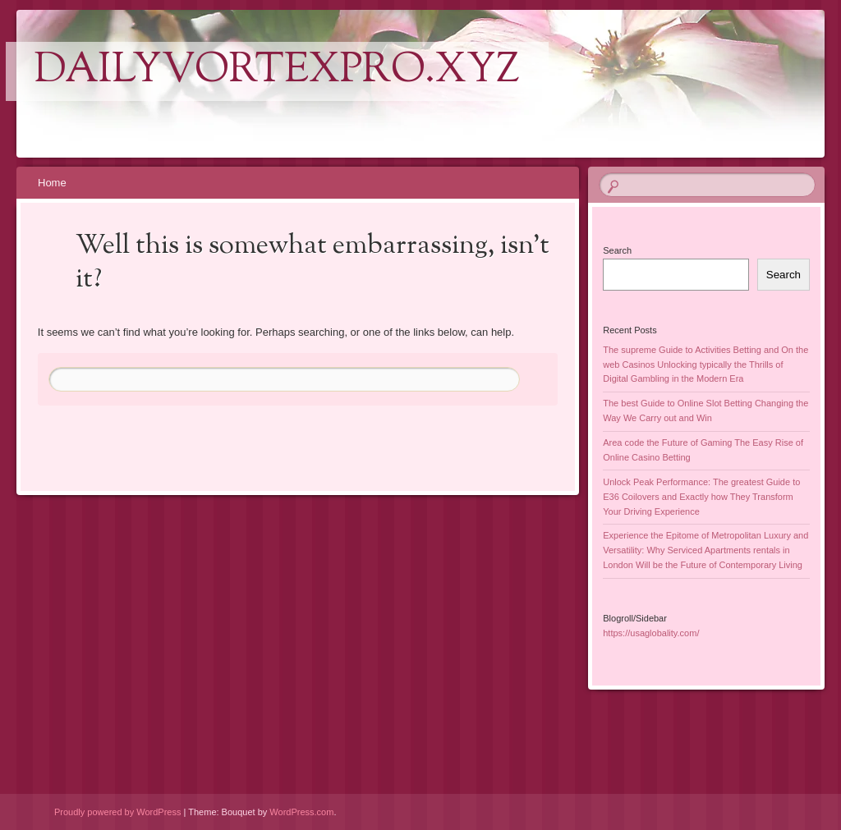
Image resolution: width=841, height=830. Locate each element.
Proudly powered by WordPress (117, 812)
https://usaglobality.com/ (651, 633)
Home (52, 183)
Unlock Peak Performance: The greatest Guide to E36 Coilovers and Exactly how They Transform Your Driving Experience (701, 496)
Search (617, 250)
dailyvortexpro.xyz (277, 71)
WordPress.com (301, 812)
